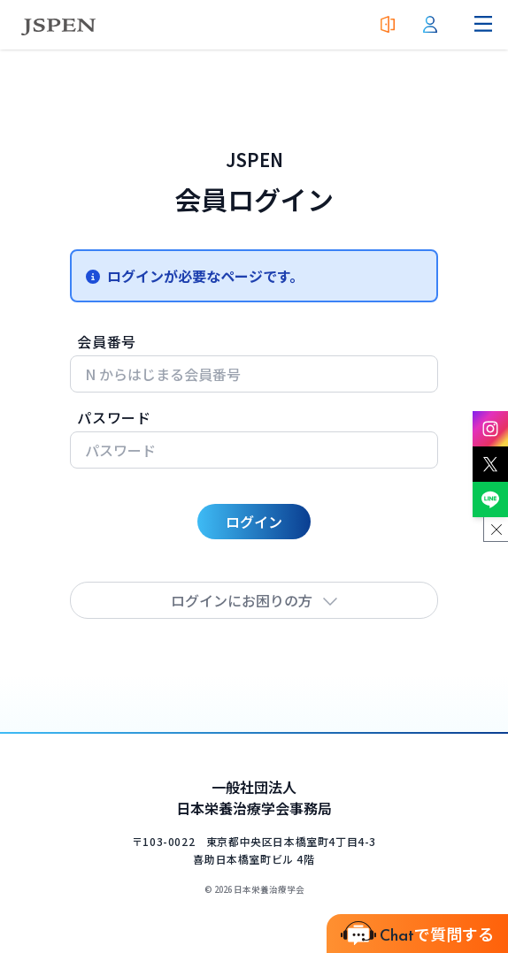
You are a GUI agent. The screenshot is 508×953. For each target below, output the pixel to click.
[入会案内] (387, 24)
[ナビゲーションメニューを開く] (483, 25)
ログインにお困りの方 (254, 600)
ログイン (254, 521)
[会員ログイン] (430, 24)
